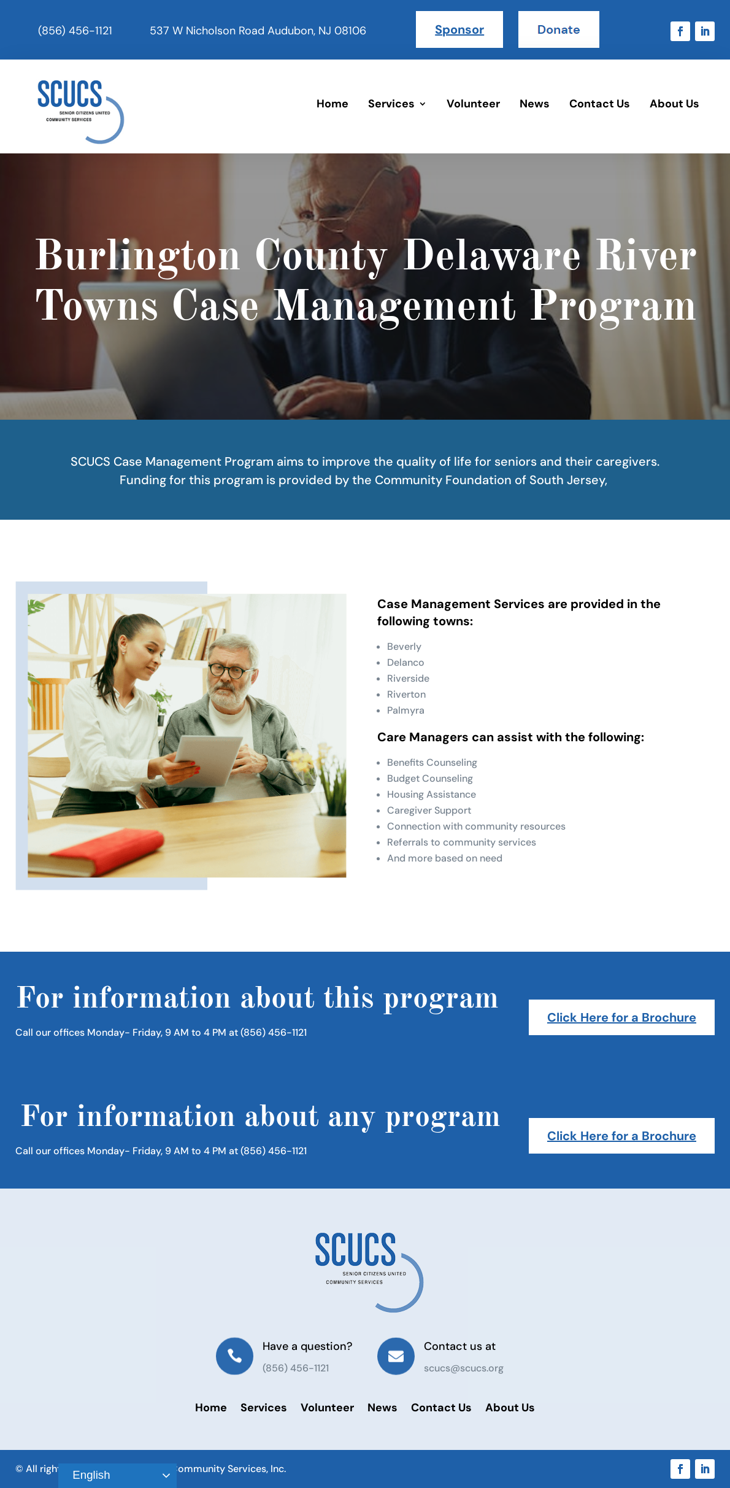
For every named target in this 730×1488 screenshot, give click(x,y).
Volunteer (473, 103)
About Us (674, 103)
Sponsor (459, 29)
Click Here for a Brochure (621, 1017)
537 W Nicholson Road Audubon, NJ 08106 (258, 30)
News (535, 103)
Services (391, 103)
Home (332, 103)
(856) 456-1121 (75, 30)
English (86, 1476)
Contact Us (599, 103)
